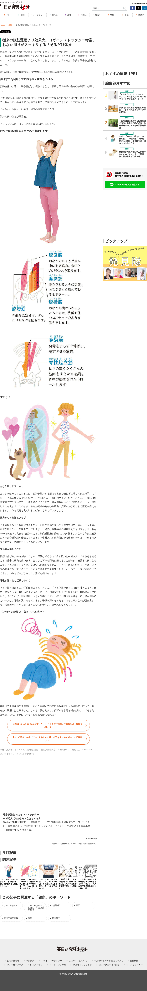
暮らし (55, 15)
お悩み (98, 15)
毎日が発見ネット (17, 7)
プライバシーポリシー (51, 961)
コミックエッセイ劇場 (109, 965)
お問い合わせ (13, 961)
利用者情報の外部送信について (108, 961)
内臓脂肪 (56, 905)
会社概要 (134, 961)
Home (2, 25)
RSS (144, 8)
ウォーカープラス (15, 965)
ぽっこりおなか (11, 905)
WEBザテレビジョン (82, 965)
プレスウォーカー (134, 965)
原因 (78, 905)
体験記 (83, 15)
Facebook (132, 8)
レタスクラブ (36, 965)
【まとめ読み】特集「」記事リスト (47, 739)
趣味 (69, 15)
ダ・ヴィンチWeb (57, 965)
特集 (112, 15)
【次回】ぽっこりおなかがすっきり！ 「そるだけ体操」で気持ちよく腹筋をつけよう (47, 725)
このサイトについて (78, 961)
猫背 (30, 918)
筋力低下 (56, 918)
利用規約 (30, 961)
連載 (126, 15)
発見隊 (141, 15)
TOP (8, 15)
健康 (23, 15)
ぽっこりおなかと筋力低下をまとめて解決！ (36, 907)
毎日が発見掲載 (11, 918)
